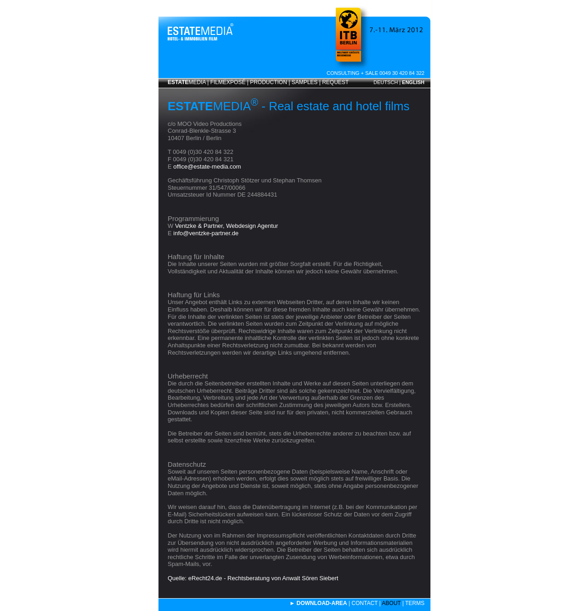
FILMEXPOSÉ (228, 82)
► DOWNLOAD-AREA (318, 603)
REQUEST (335, 82)
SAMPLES (305, 82)
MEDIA (187, 82)
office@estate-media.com (207, 166)
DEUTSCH (385, 82)
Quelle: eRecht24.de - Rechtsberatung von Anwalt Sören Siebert (253, 578)
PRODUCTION (268, 82)
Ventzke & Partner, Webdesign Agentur (226, 225)
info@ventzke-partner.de (205, 233)
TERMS (414, 603)
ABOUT (391, 603)
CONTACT (364, 603)
